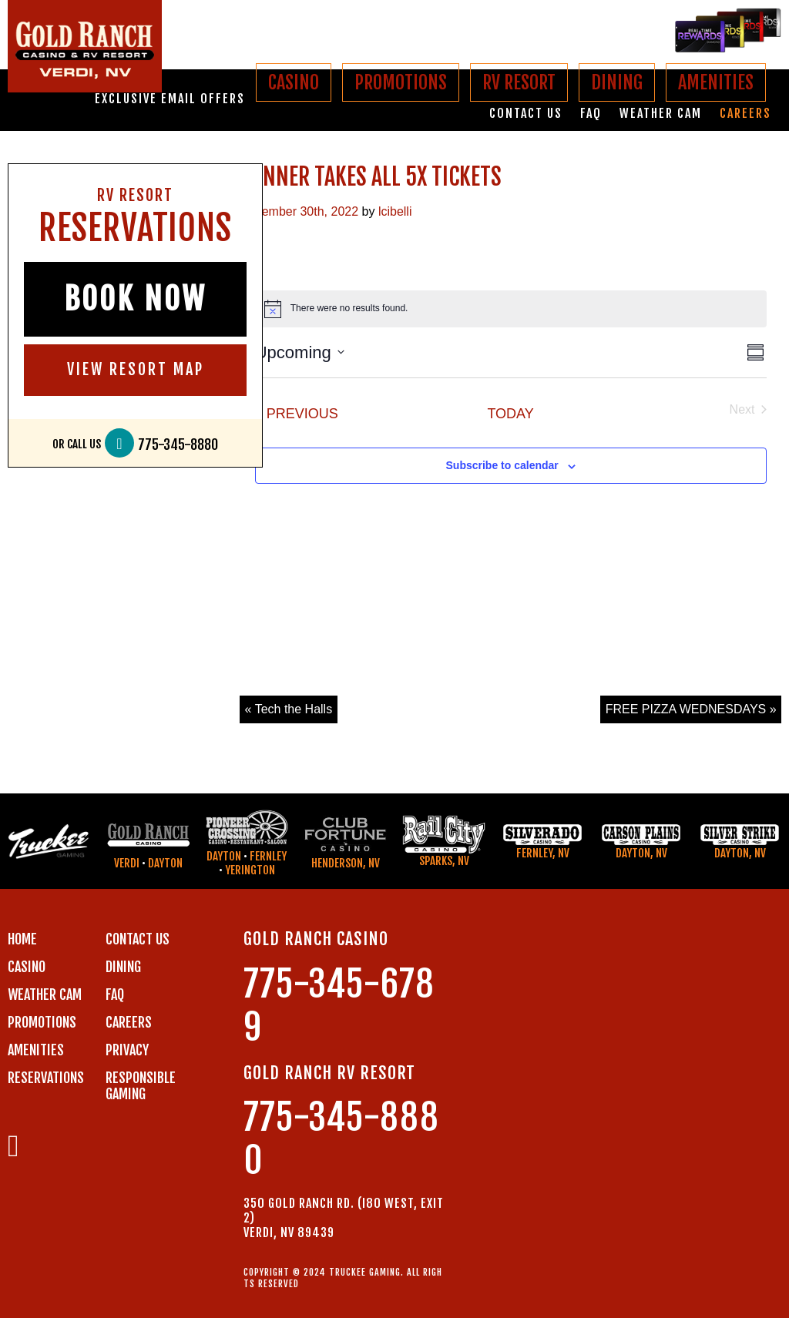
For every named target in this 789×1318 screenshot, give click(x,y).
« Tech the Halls (289, 709)
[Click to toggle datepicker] (299, 352)
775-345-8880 (178, 445)
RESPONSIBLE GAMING (141, 1085)
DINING (617, 82)
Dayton (165, 863)
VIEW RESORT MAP (135, 369)
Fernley (268, 856)
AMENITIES (716, 82)
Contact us (525, 113)
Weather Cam (660, 113)
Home (22, 939)
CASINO (293, 82)
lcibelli (395, 211)
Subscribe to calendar (502, 465)
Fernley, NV (542, 853)
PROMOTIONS (400, 82)
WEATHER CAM (45, 994)
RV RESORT (519, 82)
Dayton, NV (641, 853)
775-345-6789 (339, 1005)
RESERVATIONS (46, 1077)
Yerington (250, 870)
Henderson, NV (345, 863)
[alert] (511, 308)
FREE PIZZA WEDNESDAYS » (691, 709)
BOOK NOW (135, 299)
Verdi (126, 863)
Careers (745, 113)
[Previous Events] (296, 414)
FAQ (591, 113)
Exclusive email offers (170, 99)
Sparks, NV (444, 861)
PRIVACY (127, 1049)
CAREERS (129, 1022)
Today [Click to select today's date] (510, 413)
